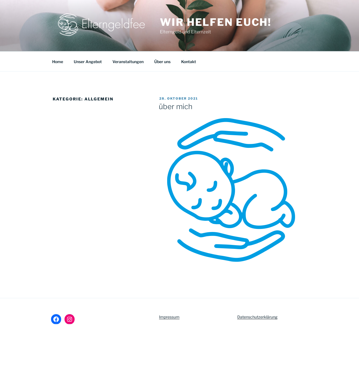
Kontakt (188, 61)
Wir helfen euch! (215, 22)
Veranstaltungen (128, 61)
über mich (175, 106)
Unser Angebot (88, 61)
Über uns (162, 61)
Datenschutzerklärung (257, 316)
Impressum (169, 316)
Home (57, 61)
